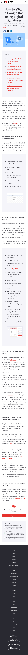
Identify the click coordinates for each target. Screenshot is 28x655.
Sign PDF (16, 123)
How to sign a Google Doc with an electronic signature (14, 61)
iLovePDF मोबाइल (14, 576)
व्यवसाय (14, 593)
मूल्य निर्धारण (14, 559)
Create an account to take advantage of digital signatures (14, 88)
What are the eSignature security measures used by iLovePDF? (15, 80)
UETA (3, 459)
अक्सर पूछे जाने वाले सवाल (14, 565)
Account (10, 395)
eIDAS (10, 459)
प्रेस (14, 630)
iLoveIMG (14, 585)
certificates (5, 446)
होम (14, 553)
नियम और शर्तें (14, 610)
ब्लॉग (14, 627)
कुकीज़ (14, 613)
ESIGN (21, 456)
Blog (4, 27)
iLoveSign (14, 579)
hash (11, 443)
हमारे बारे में (14, 622)
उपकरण (14, 562)
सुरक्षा (14, 604)
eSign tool (13, 360)
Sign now (14, 516)
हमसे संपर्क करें (14, 624)
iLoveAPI (14, 582)
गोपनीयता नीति (14, 607)
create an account (20, 498)
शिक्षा (14, 596)
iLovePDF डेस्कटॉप (14, 573)
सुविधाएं (14, 556)
